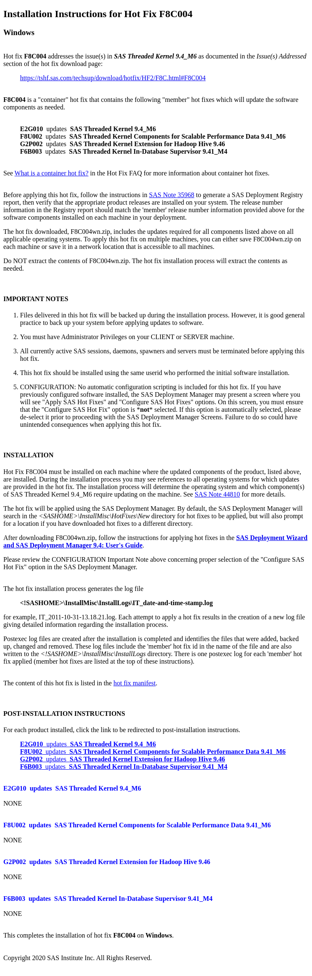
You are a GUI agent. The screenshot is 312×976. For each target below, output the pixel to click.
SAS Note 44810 (217, 494)
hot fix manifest (134, 683)
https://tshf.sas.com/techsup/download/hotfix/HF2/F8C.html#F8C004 (113, 77)
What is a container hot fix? (51, 173)
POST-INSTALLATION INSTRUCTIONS (64, 713)
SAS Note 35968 (171, 194)
